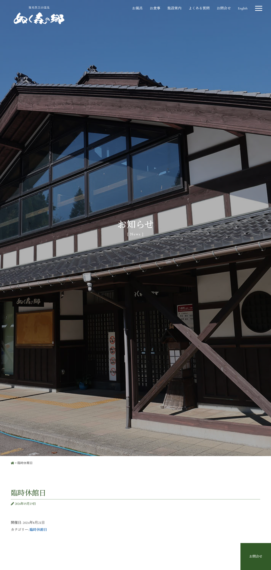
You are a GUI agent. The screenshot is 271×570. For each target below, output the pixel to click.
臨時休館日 (38, 529)
